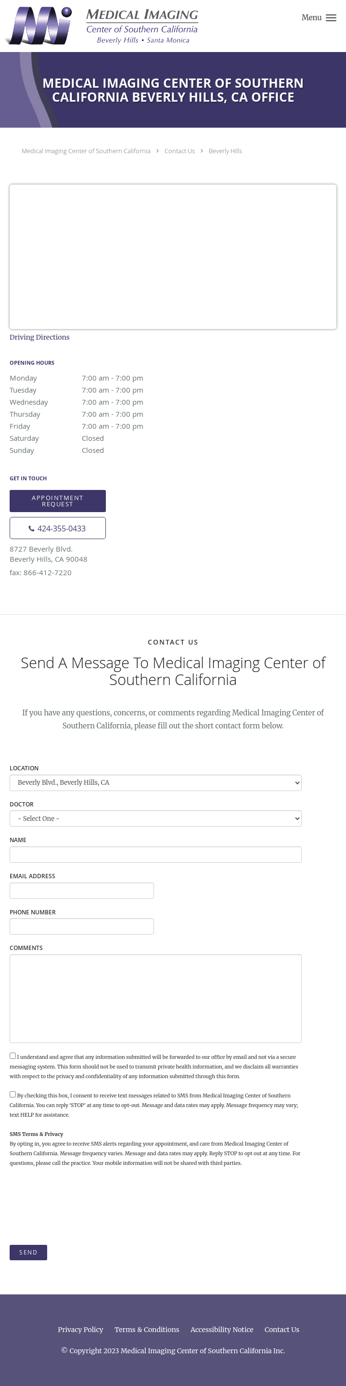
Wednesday (94, 402)
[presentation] (83, 1206)
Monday (94, 378)
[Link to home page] (139, 26)
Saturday (94, 438)
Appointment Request (58, 500)
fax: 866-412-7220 (41, 572)
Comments (26, 948)
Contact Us (180, 150)
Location (24, 768)
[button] (331, 17)
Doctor (22, 804)
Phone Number (33, 912)
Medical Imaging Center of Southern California (86, 150)
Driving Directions (40, 337)
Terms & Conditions (147, 1329)
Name (18, 840)
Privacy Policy (80, 1329)
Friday (94, 426)
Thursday (94, 414)
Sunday (94, 450)
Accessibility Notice (222, 1329)
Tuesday (94, 390)
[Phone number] (58, 528)
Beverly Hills (225, 150)
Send (28, 1252)
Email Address (32, 876)
